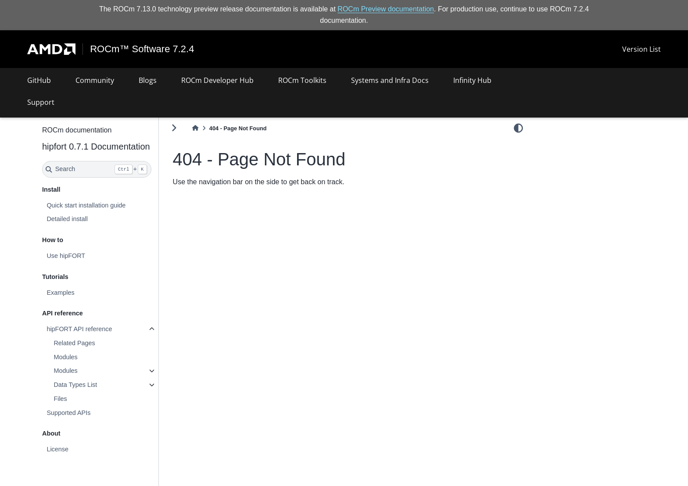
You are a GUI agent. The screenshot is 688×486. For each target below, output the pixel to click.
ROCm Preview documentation (385, 9)
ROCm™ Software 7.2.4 (142, 49)
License (57, 449)
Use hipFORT (66, 255)
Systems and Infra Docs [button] (390, 80)
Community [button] (94, 80)
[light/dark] (518, 127)
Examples (60, 292)
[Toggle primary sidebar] (174, 128)
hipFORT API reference (79, 328)
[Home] (195, 128)
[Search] (96, 169)
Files (60, 398)
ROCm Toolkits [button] (302, 80)
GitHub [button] (39, 80)
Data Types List (75, 384)
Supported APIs (68, 412)
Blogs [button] (148, 80)
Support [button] (40, 102)
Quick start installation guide (86, 205)
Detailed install (67, 218)
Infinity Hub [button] (472, 80)
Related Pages (74, 343)
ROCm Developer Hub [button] (217, 80)
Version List (641, 49)
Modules (65, 357)
